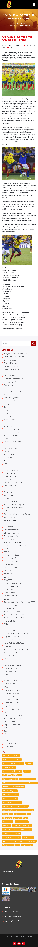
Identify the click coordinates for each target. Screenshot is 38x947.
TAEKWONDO (9, 621)
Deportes (8, 451)
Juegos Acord (9, 517)
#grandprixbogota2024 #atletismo (18, 810)
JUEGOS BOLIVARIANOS (14, 618)
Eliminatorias (9, 492)
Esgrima (7, 423)
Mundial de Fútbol (12, 555)
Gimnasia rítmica (11, 486)
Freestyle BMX (10, 382)
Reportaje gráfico (11, 398)
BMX (6, 624)
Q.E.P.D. (7, 523)
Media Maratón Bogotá (14, 505)
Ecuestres (8, 457)
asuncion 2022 (10, 574)
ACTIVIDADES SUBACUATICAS (16, 634)
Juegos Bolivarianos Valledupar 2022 (19, 602)
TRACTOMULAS (10, 671)
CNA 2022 (8, 580)
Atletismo (8, 740)
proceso (7, 571)
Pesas (6, 659)
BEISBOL (7, 674)
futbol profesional (11, 845)
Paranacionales (10, 520)
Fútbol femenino (11, 586)
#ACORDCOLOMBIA (11, 760)
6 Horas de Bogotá (11, 366)
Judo (6, 731)
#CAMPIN (7, 814)
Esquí (6, 464)
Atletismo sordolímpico (14, 357)
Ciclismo (7, 737)
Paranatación (10, 473)
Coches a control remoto (14, 439)
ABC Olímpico (10, 728)
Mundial (7, 404)
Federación (8, 527)
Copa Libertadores (12, 725)
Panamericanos (10, 501)
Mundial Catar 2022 (12, 640)
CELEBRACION (10, 646)
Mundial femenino (12, 429)
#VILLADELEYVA (10, 798)
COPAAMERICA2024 (11, 833)
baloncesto (9, 549)
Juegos (7, 407)
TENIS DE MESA (10, 608)
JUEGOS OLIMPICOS (12, 718)
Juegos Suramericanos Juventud (18, 354)
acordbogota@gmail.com (14, 916)
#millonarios (21, 822)
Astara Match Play (11, 536)
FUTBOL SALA (10, 590)
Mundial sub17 (10, 558)
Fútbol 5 (7, 417)
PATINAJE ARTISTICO (12, 690)
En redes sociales (11, 470)
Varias (6, 599)
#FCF (27, 771)
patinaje (7, 678)
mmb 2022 (8, 564)
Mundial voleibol (11, 561)
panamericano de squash (15, 583)
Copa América (10, 706)
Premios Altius (10, 479)
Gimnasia (8, 467)
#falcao (6, 826)
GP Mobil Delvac (11, 376)
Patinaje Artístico (11, 662)
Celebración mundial (13, 442)
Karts (6, 461)
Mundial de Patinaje (12, 652)
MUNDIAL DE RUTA (12, 668)
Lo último (15, 23)
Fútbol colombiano (12, 703)
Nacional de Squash (12, 665)
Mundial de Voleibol (12, 612)
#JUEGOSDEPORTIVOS (13, 763)
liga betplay (9, 539)
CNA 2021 (8, 687)
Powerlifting (9, 385)
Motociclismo (10, 420)
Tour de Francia (10, 596)
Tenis (6, 627)
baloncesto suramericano (15, 545)
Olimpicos (8, 747)
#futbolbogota (9, 791)
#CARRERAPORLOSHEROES (15, 806)
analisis (7, 552)
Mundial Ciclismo (11, 432)
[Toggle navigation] (33, 4)
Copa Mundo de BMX (13, 715)
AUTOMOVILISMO (10, 756)
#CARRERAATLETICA (11, 802)
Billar (6, 388)
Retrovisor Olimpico (12, 700)
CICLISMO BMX (10, 605)
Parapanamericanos (12, 530)
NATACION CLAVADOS (13, 681)
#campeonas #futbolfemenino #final (19, 779)
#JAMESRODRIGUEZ (12, 775)
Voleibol (7, 577)
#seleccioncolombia (11, 771)
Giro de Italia (9, 722)
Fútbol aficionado (11, 435)
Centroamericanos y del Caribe (17, 514)
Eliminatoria (9, 426)
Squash (7, 498)
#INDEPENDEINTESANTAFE (14, 818)
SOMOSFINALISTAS (11, 837)
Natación (8, 511)
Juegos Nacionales (12, 495)
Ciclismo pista (10, 360)
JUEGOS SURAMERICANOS (15, 615)
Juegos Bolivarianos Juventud (16, 454)
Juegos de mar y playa (13, 542)
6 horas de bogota (11, 533)
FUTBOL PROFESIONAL (14, 643)
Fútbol (7, 734)
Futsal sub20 (9, 401)
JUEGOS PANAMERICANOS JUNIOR (19, 649)
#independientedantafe (13, 787)
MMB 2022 (28, 837)
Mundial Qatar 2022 (12, 709)
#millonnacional (10, 795)
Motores (7, 445)
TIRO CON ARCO (11, 696)
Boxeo (6, 413)
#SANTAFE (7, 822)
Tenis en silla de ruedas (13, 448)
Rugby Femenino (11, 637)
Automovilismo (10, 744)
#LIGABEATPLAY (22, 814)
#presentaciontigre (22, 826)
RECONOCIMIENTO (12, 684)
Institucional (9, 630)
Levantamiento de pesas (14, 476)
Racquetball (9, 656)
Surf (5, 395)
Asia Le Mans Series (12, 363)
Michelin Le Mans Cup (13, 379)
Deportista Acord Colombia (15, 483)
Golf (5, 712)
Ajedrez (7, 373)
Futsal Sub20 (8, 767)
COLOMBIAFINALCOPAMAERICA (16, 830)
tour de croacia (10, 568)
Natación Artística (11, 369)
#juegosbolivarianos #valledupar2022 (19, 841)
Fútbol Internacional (13, 391)
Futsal (6, 410)
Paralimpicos (9, 593)
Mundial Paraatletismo (13, 508)
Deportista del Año (12, 489)
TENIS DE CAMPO (11, 693)
